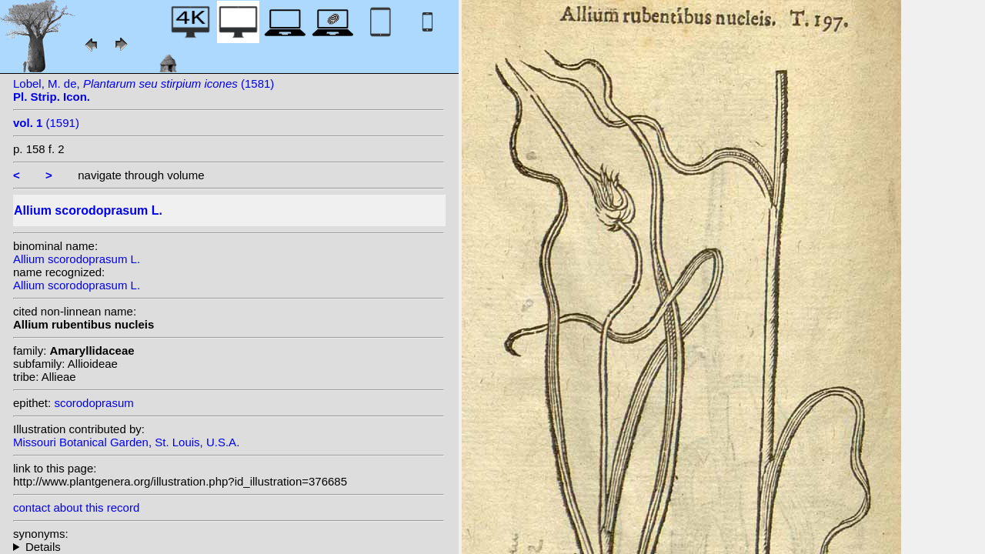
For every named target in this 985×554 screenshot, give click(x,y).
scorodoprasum (93, 402)
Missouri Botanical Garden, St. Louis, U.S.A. (126, 442)
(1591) (46, 122)
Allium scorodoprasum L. (76, 258)
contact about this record (76, 507)
